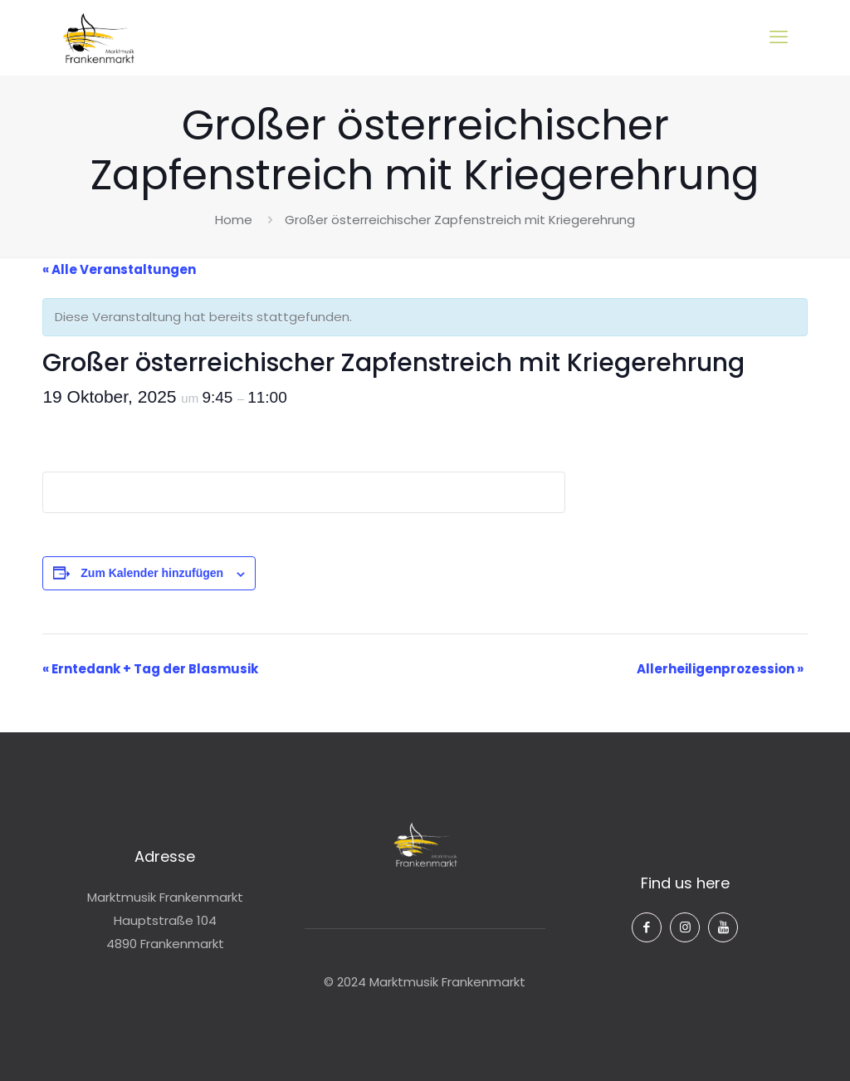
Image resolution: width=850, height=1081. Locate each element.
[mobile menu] (779, 37)
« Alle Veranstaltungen (119, 269)
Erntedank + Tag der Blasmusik (150, 668)
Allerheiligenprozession (720, 668)
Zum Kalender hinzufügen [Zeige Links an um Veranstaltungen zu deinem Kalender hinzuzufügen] (152, 573)
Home (233, 219)
